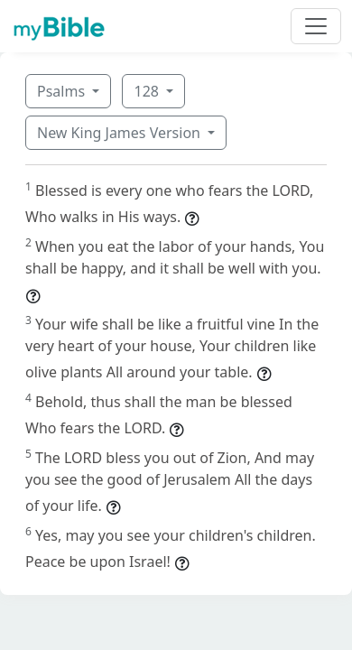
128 (148, 91)
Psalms (62, 91)
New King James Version (120, 133)
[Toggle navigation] (316, 26)
